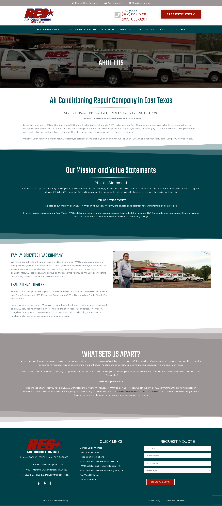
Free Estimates (181, 14)
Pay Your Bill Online (89, 475)
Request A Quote (160, 482)
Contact (180, 29)
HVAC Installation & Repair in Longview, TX (101, 470)
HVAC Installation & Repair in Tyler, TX (99, 461)
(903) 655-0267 (134, 19)
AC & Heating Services (49, 29)
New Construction (139, 3)
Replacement (113, 3)
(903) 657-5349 (134, 14)
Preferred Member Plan (82, 29)
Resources (145, 29)
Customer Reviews (89, 452)
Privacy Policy (154, 501)
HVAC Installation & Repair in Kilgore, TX (100, 466)
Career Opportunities (91, 448)
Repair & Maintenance (85, 3)
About (163, 29)
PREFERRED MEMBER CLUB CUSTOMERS (137, 391)
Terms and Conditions (175, 501)
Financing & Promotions (92, 457)
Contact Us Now (88, 479)
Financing (125, 29)
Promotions (108, 29)
